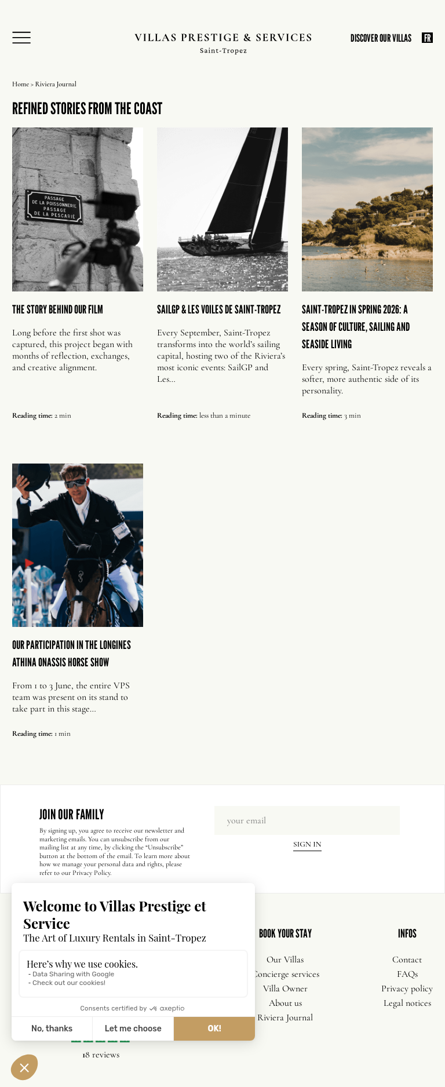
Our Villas (285, 959)
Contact (407, 959)
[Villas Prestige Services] (222, 44)
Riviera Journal (285, 1017)
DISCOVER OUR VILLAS (381, 38)
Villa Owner (285, 988)
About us (285, 1003)
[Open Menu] (25, 38)
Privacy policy (407, 988)
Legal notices (407, 1003)
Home (20, 84)
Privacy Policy (91, 873)
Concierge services (285, 974)
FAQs (407, 974)
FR (427, 37)
